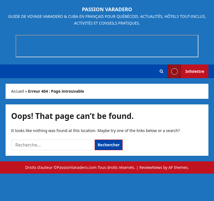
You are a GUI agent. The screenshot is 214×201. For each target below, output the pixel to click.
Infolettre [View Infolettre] (185, 71)
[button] (161, 71)
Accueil (17, 91)
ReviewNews (150, 167)
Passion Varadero (107, 9)
